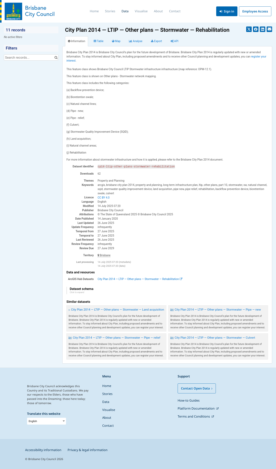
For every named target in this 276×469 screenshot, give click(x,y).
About (158, 11)
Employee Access (255, 11)
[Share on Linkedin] (262, 29)
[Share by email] (269, 29)
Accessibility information (43, 450)
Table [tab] (98, 41)
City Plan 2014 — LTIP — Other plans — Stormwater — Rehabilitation (140, 279)
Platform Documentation (196, 408)
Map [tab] (116, 41)
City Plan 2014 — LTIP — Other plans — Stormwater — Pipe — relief (116, 337)
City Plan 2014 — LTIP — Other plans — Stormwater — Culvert (215, 337)
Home (94, 11)
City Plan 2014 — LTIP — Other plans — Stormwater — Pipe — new (218, 309)
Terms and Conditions (194, 416)
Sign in (227, 11)
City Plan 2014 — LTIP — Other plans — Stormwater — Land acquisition (117, 309)
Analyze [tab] (135, 41)
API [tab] (174, 41)
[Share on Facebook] (255, 29)
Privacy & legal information (88, 450)
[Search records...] (31, 57)
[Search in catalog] (56, 57)
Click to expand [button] (77, 292)
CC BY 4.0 (103, 197)
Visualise (141, 11)
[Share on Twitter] (249, 29)
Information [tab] (76, 41)
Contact (175, 11)
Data (125, 11)
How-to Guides (189, 400)
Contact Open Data (197, 388)
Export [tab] (156, 41)
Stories (110, 11)
